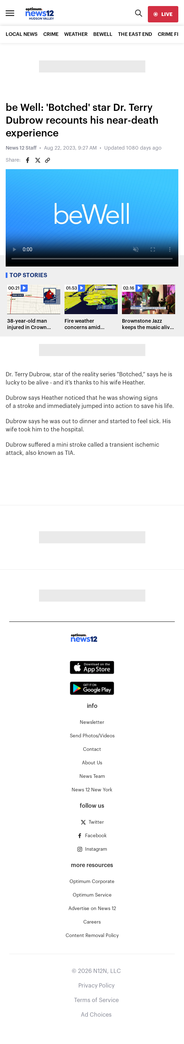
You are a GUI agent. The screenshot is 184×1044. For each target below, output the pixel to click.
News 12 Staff (21, 148)
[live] (163, 14)
